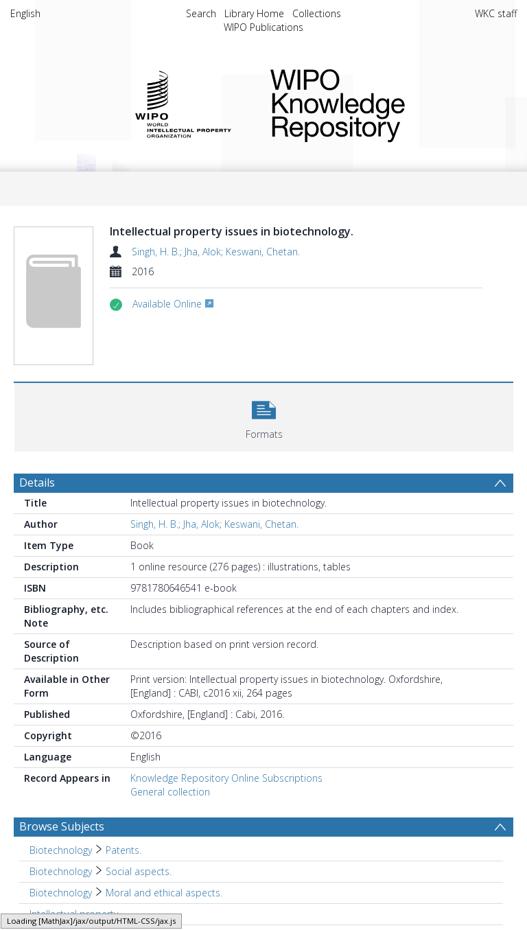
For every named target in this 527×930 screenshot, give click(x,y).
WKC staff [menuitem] (496, 13)
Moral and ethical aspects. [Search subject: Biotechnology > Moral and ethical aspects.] (164, 892)
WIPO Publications (263, 27)
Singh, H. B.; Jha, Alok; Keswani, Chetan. (216, 251)
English (25, 13)
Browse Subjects (61, 826)
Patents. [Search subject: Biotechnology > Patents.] (123, 850)
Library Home (254, 13)
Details (37, 482)
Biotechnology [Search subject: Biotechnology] (61, 850)
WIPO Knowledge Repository (382, 103)
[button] (263, 415)
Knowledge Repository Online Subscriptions (226, 777)
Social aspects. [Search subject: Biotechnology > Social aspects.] (139, 871)
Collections (316, 13)
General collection (170, 791)
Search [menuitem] (201, 13)
